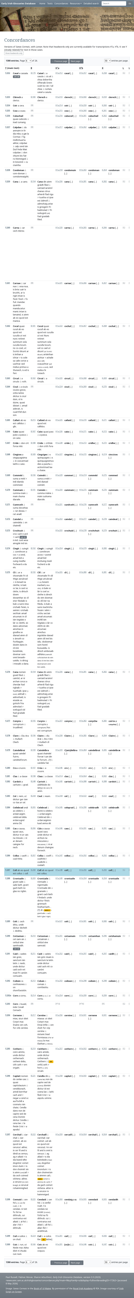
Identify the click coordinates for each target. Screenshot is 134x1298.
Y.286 (7, 855)
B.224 (33, 1236)
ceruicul (16, 1147)
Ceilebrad (18, 807)
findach (42, 897)
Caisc (15, 431)
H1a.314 (58, 776)
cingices (92, 454)
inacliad (41, 585)
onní (49, 664)
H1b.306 (82, 1236)
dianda (20, 481)
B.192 (33, 548)
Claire (40, 735)
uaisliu (16, 660)
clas (66, 776)
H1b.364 (82, 776)
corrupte (41, 724)
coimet (16, 1140)
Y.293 (7, 1004)
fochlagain (18, 641)
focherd (41, 564)
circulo (16, 381)
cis (47, 76)
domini (47, 1085)
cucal (15, 329)
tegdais (20, 619)
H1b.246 (82, 1244)
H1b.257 (82, 73)
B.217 (33, 1015)
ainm (49, 181)
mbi (20, 446)
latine (21, 392)
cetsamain (69, 936)
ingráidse (41, 635)
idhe (25, 1159)
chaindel (47, 753)
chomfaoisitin (19, 990)
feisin (23, 607)
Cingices (17, 454)
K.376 (104, 768)
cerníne (40, 1031)
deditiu (18, 930)
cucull (40, 329)
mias (15, 1018)
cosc (66, 110)
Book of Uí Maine (42, 1288)
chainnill (17, 525)
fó (47, 1215)
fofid (39, 1215)
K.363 (104, 776)
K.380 (104, 921)
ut (48, 197)
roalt (39, 1205)
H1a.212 (58, 73)
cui (23, 1215)
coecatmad (22, 460)
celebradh (93, 807)
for (22, 844)
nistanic (41, 1034)
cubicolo (23, 119)
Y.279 (7, 750)
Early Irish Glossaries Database (18, 3)
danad (50, 635)
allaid (20, 1156)
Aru (46, 738)
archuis (40, 837)
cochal (91, 326)
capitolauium (19, 1085)
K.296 (104, 936)
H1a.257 (58, 1048)
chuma (21, 496)
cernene (92, 1015)
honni (40, 810)
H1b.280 (82, 572)
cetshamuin (115, 936)
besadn (21, 657)
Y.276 (7, 672)
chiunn (16, 155)
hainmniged (43, 1194)
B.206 (33, 828)
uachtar (16, 363)
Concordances (61, 3)
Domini (21, 1116)
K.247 (104, 1244)
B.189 (33, 454)
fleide (15, 1126)
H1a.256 (58, 1015)
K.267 (104, 283)
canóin (24, 972)
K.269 (104, 378)
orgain (16, 1067)
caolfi (24, 855)
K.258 (104, 73)
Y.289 (7, 921)
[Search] (114, 3)
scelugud (17, 709)
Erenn (49, 82)
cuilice (22, 1236)
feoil (15, 299)
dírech (40, 651)
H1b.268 (82, 378)
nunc (15, 338)
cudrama (47, 496)
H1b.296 (82, 936)
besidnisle (17, 651)
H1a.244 (58, 796)
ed (25, 370)
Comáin (41, 490)
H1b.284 (82, 750)
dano (15, 625)
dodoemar (47, 641)
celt (66, 921)
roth (24, 381)
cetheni (16, 1061)
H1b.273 (82, 454)
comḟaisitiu (42, 987)
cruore (22, 768)
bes (48, 660)
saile (21, 881)
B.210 (33, 936)
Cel (14, 796)
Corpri (16, 1021)
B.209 (33, 878)
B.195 (33, 721)
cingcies (68, 454)
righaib (16, 687)
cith (15, 1064)
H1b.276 (82, 504)
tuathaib (17, 690)
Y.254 (7, 105)
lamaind (17, 314)
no (14, 348)
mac (22, 1021)
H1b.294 (82, 878)
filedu (40, 603)
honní (45, 644)
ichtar (16, 357)
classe (24, 776)
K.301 (104, 1015)
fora (51, 446)
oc (14, 588)
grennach (41, 903)
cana (66, 181)
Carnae (17, 283)
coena (39, 1079)
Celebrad (42, 807)
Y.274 (7, 548)
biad (47, 1034)
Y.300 (7, 1244)
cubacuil (68, 115)
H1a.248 (58, 870)
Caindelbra (43, 750)
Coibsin (16, 981)
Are (51, 738)
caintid (16, 678)
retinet (21, 338)
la (28, 133)
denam (19, 841)
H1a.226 (58, 431)
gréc (43, 957)
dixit (26, 1018)
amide (46, 1052)
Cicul (15, 386)
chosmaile (18, 575)
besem (45, 582)
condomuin (70, 170)
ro (14, 158)
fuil (14, 302)
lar (17, 588)
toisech (40, 373)
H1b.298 (82, 981)
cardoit (112, 781)
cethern (68, 1048)
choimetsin (47, 1172)
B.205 (33, 807)
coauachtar (42, 363)
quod (21, 317)
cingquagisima (20, 457)
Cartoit (41, 781)
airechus (41, 632)
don (25, 152)
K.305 (104, 1199)
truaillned (17, 727)
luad (39, 823)
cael (46, 348)
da (25, 564)
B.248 (33, 781)
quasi (15, 119)
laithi (15, 463)
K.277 (104, 504)
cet (14, 939)
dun (24, 411)
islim (51, 660)
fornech (41, 850)
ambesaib (48, 651)
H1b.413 (82, 768)
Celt (15, 921)
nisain (48, 957)
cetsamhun (94, 936)
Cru (15, 768)
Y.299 (7, 1236)
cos (14, 554)
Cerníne (41, 1015)
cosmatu (17, 1104)
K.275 (104, 475)
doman (21, 173)
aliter (48, 1188)
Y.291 (7, 953)
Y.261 (7, 283)
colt (25, 1024)
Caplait (17, 1076)
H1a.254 (58, 995)
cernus (24, 1153)
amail (24, 405)
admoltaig (42, 203)
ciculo (25, 386)
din (44, 181)
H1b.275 (82, 490)
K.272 (104, 431)
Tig (23, 136)
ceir (66, 105)
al (21, 1221)
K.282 (104, 181)
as (21, 700)
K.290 (104, 807)
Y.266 (7, 431)
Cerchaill (42, 1134)
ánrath (18, 638)
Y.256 (7, 115)
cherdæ (16, 684)
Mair (25, 149)
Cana (15, 181)
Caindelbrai (19, 750)
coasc (22, 110)
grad (25, 784)
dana (25, 663)
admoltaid (18, 697)
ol (19, 399)
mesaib (17, 663)
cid (23, 709)
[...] (71, 73)
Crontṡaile (42, 878)
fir (25, 130)
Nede (15, 1247)
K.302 (104, 1048)
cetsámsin (42, 939)
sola (25, 341)
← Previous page (59, 61)
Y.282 (7, 781)
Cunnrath (18, 504)
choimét (21, 1169)
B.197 (33, 768)
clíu (47, 735)
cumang (22, 122)
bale (46, 588)
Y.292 (7, 981)
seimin (16, 610)
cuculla (16, 335)
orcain (40, 1070)
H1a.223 (58, 378)
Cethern (17, 1048)
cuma (15, 478)
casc (24, 1079)
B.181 (33, 326)
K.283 (104, 721)
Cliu (23, 735)
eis (14, 567)
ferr (14, 373)
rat (16, 510)
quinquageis (43, 457)
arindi (15, 1091)
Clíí (39, 572)
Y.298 (7, 1199)
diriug (25, 660)
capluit (68, 1076)
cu (27, 161)
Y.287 (7, 870)
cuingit (25, 548)
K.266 (104, 227)
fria (22, 703)
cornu (23, 995)
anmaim (17, 130)
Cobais (40, 981)
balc (24, 585)
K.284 (104, 735)
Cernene (17, 1015)
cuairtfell (17, 411)
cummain (69, 490)
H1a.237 (58, 721)
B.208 (33, 870)
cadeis (23, 953)
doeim (16, 644)
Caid (15, 953)
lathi (51, 1091)
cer (16, 1150)
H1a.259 (58, 1134)
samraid (41, 945)
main (23, 493)
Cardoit (17, 781)
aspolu (40, 1098)
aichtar (40, 357)
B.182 (33, 378)
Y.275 (7, 572)
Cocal (16, 326)
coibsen (68, 981)
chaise (42, 470)
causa (47, 828)
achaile (50, 357)
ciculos (16, 389)
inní (39, 481)
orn (25, 1064)
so (22, 632)
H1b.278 (82, 530)
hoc (48, 727)
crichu (40, 613)
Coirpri (40, 1021)
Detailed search (91, 3)
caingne (16, 844)
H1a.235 (58, 572)
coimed (24, 1175)
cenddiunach (19, 1088)
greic (19, 957)
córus (47, 191)
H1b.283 (82, 735)
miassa (40, 1018)
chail (15, 1137)
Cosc (15, 110)
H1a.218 (58, 170)
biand (19, 1159)
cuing (15, 561)
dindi (15, 1153)
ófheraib (41, 82)
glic (14, 426)
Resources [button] (75, 3)
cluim (21, 1166)
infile (45, 1024)
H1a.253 (58, 981)
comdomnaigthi (20, 176)
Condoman (18, 170)
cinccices (113, 454)
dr (41, 910)
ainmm (42, 1175)
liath (20, 884)
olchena (16, 1178)
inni (17, 647)
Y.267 (7, 443)
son (14, 415)
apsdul (16, 1129)
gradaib (45, 216)
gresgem (43, 206)
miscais (19, 837)
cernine (24, 1027)
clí (28, 597)
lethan (18, 354)
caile (18, 360)
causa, (22, 828)
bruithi (16, 292)
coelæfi (41, 865)
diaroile (41, 499)
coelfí (48, 855)
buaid (23, 1004)
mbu (19, 133)
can (46, 756)
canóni (40, 969)
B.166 (33, 1244)
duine (15, 402)
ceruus (40, 1153)
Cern (15, 1004)
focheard (17, 564)
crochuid (68, 530)
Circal (16, 378)
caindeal (113, 519)
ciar (26, 1134)
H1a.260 (58, 1199)
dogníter (46, 1163)
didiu (24, 817)
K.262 (104, 115)
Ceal (39, 796)
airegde (16, 543)
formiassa (42, 1037)
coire (15, 1052)
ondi (26, 807)
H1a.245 (58, 807)
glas (15, 891)
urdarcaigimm (44, 820)
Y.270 (7, 490)
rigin (15, 295)
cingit (67, 548)
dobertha (47, 79)
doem (16, 594)
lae (19, 1123)
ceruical (24, 1185)
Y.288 (7, 878)
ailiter (15, 143)
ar (22, 292)
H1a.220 (58, 227)
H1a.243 (58, 781)
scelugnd (41, 213)
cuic (15, 1254)
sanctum (17, 960)
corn (66, 995)
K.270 (104, 386)
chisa (39, 79)
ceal (90, 796)
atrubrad (47, 578)
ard (26, 533)
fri (50, 206)
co (17, 348)
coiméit (41, 484)
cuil (66, 1236)
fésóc (47, 900)
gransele (41, 891)
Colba (16, 855)
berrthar (23, 1091)
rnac (21, 1247)
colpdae (23, 143)
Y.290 (7, 936)
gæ (25, 133)
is (38, 206)
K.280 (104, 548)
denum (40, 847)
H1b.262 (82, 127)
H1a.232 (58, 519)
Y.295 (7, 1048)
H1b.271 (82, 431)
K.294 (104, 878)
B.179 (33, 73)
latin (15, 963)
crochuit (113, 530)
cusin (39, 85)
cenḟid (47, 1202)
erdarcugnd (18, 820)
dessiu (22, 510)
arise (50, 203)
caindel (68, 519)
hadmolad (42, 210)
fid (14, 1202)
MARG (40, 1179)
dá (49, 564)
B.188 (33, 443)
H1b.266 (82, 283)
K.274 (104, 454)
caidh (111, 953)
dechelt (23, 927)
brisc (17, 289)
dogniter (17, 1163)
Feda (19, 149)
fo (26, 299)
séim (47, 610)
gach (15, 887)
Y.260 (7, 227)
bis (21, 155)
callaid (67, 420)
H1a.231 (58, 504)
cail (48, 1175)
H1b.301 (82, 1015)
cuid (21, 540)
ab (14, 317)
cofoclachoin (42, 657)
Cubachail (18, 115)
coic (90, 1244)
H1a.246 (58, 828)
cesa (21, 286)
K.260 (104, 105)
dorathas (23, 507)
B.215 (33, 420)
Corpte (41, 721)
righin (23, 891)
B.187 (33, 431)
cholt (39, 1027)
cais (26, 834)
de (24, 1110)
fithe (20, 858)
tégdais (41, 622)
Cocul (40, 326)
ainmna (40, 1182)
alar (15, 1224)
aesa (26, 540)
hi (45, 370)
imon (15, 1166)
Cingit (16, 548)
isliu (39, 641)
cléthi (40, 625)
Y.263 (7, 378)
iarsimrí (48, 188)
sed (23, 363)
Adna (26, 1247)
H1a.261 (58, 1236)
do (25, 127)
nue (15, 286)
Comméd (17, 475)
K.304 (104, 1134)
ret (23, 969)
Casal (16, 73)
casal (67, 73)
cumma (16, 493)
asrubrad (23, 578)
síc (38, 600)
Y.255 (7, 110)
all (46, 1224)
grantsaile (41, 913)
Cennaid (17, 1199)
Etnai (39, 1024)
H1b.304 (82, 1134)
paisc (15, 434)
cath (19, 1064)
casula (40, 76)
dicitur (16, 396)
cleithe (16, 585)
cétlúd (40, 942)
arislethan (48, 354)
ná (46, 1208)
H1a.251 (58, 936)
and (20, 1094)
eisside (16, 700)
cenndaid (93, 1199)
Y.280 (7, 768)
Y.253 (7, 97)
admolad (17, 706)
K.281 (104, 572)
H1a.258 (58, 1076)
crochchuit (93, 530)
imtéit (40, 1212)
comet (25, 1163)
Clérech (17, 97)
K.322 (104, 796)
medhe (22, 561)
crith (46, 446)
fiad (39, 216)
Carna (16, 227)
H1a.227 (58, 454)
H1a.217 (58, 127)
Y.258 (7, 170)
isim (26, 1182)
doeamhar (18, 597)
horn (39, 1067)
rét (48, 966)
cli (27, 575)
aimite (21, 1052)
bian (50, 1160)
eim (42, 597)
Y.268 (7, 454)
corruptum (18, 724)
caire (39, 1052)
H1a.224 (58, 386)
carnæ (67, 283)
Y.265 (7, 420)
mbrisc (21, 230)
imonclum (42, 1169)
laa (50, 467)
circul (67, 378)
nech (15, 847)
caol (23, 588)
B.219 (33, 1048)
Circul (40, 378)
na (25, 582)
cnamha (17, 165)
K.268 (104, 326)
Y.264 (7, 386)
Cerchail (17, 1134)
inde (15, 1007)
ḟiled (46, 184)
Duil (15, 149)
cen (21, 1024)
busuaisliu (42, 647)
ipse (51, 197)
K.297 (104, 953)
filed (39, 219)
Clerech (41, 97)
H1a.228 (58, 443)
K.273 (104, 443)
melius (16, 367)
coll (26, 873)
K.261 (104, 110)
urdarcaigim (45, 813)
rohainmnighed (20, 1188)
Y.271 (7, 504)
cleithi (22, 622)
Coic (39, 1244)
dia (14, 133)
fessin (40, 610)
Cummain (18, 490)
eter (15, 600)
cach (20, 533)
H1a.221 (58, 283)
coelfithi (41, 858)
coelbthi (41, 862)
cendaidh (113, 1199)
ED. (51, 1062)
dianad (44, 481)
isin (26, 146)
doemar (17, 654)
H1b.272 (82, 443)
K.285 (104, 750)
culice (48, 1236)
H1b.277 (82, 519)
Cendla (23, 1107)
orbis (15, 392)
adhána (41, 654)
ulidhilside (42, 784)
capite (16, 1113)
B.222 (33, 1134)
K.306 (104, 1236)
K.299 (104, 995)
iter (45, 600)
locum (23, 344)
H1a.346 (58, 768)
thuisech (17, 370)
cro (66, 768)
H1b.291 (82, 828)
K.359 (104, 97)
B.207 (33, 855)
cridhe (91, 443)
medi (49, 561)
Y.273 (7, 530)
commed (113, 475)
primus (23, 367)
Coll (15, 870)
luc (44, 85)
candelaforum (20, 759)
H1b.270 (82, 420)
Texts (50, 3)
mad (15, 972)
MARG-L (47, 910)
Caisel (40, 73)
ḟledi (39, 1094)
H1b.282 (82, 721)
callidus (20, 423)
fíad (47, 194)
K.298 (104, 981)
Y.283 (7, 796)
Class (40, 776)
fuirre (16, 756)
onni (15, 657)
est (39, 200)
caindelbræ (114, 750)
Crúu (39, 768)
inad (15, 122)
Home (42, 3)
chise (39, 89)
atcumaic (17, 616)
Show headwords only (13, 53)
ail (50, 76)
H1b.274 (82, 475)
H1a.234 (58, 548)
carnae (92, 283)
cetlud (16, 942)
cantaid (41, 188)
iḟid (44, 1227)
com (15, 173)
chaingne (49, 847)
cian (26, 799)
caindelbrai (94, 750)
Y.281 (7, 776)
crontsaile (69, 878)
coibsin (92, 981)
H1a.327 (58, 921)
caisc (18, 438)
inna (27, 603)
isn (26, 543)
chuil (18, 1239)
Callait (16, 420)
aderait (16, 408)
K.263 (104, 127)
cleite (15, 591)
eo (17, 317)
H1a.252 (58, 953)
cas (90, 828)
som (23, 654)
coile (25, 357)
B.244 (33, 796)
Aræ (39, 738)
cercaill (68, 1134)
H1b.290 (82, 807)
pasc (51, 431)
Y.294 (7, 1015)
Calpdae (17, 127)
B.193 (33, 572)
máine (48, 493)
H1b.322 (82, 796)
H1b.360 (82, 97)
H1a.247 (58, 855)
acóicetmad (43, 467)
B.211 (33, 953)
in (22, 130)
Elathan (41, 1043)
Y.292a (8, 995)
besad (20, 582)
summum (17, 341)
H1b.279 (82, 548)
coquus (41, 1250)
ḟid (24, 1203)
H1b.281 (82, 181)
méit (47, 478)
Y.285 (7, 828)
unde (39, 834)
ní (51, 834)
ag (14, 1156)
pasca (23, 434)
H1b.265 (82, 227)
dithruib (17, 1215)
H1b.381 (82, 921)
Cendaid (41, 1199)
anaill (19, 514)
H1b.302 (82, 1048)
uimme (48, 1098)
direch (49, 594)
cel (24, 802)
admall (21, 693)
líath (50, 894)
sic (25, 597)
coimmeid (17, 484)
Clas (15, 776)
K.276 (104, 490)
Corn (15, 995)
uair (22, 289)
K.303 (104, 1076)
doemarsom (42, 664)
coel (21, 348)
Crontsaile (18, 878)
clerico (16, 100)
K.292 (104, 855)
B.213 (33, 981)
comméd (92, 475)
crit (27, 443)
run (21, 1244)
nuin (19, 1254)
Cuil (15, 1236)
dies (39, 463)
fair (25, 155)
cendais (16, 1208)
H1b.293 (82, 870)
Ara (27, 735)
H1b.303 (82, 1076)
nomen (22, 672)
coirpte (68, 721)
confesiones (19, 984)
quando (17, 305)
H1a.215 (58, 110)
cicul (24, 396)
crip (48, 1027)
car (23, 227)
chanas (40, 191)
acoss (40, 554)
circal (91, 378)
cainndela (17, 522)
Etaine (16, 1024)
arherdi (40, 194)
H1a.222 (58, 326)
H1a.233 (58, 530)
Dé (20, 823)
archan (16, 681)
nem (21, 796)
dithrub (41, 1218)
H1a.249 (58, 878)
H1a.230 (58, 490)
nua (26, 286)
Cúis (39, 828)
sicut (21, 1018)
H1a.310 (58, 97)
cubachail (93, 115)
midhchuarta (19, 140)
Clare (16, 735)
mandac (21, 302)
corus (22, 681)
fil (20, 1150)
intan (20, 295)
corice (23, 360)
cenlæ (19, 1079)
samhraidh (18, 945)
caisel (40, 92)
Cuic (15, 1244)
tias (17, 802)
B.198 (33, 776)
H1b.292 (82, 855)
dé (49, 823)
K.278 (104, 519)
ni (24, 678)
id (45, 1088)
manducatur (19, 308)
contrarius (18, 1218)
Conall (21, 1007)
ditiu (15, 924)
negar (16, 1098)
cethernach (18, 1058)
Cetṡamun (18, 936)
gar (21, 799)
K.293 (104, 870)
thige (15, 578)
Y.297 (7, 1134)
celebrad (17, 817)
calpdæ (68, 127)
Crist (21, 1126)
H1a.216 (58, 115)
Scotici (16, 351)
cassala (24, 73)
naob (22, 963)
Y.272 (7, 519)
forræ (40, 756)
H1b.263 (82, 170)
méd (23, 478)
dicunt (23, 351)
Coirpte (17, 721)
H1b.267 (82, 326)
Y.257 (7, 127)
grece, (23, 389)
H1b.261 (82, 115)
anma (15, 823)
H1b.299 (82, 995)
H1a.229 (58, 475)
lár (14, 622)
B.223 (33, 1199)
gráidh (40, 184)
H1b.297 (82, 953)
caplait (92, 1076)
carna (67, 227)
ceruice (18, 1181)
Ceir (15, 105)
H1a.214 (58, 105)
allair (39, 1227)
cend (21, 146)
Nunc (46, 335)
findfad (41, 906)
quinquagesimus (45, 460)
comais (40, 984)
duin (15, 399)
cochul (67, 326)
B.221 (33, 1076)
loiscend (19, 161)
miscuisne (42, 841)
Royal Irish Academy (83, 1288)
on (14, 438)
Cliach (16, 742)
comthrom (20, 551)
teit (25, 1208)
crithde (49, 443)
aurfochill (17, 1101)
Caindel (17, 519)
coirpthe (92, 721)
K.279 (104, 530)
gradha (16, 632)
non (20, 1110)
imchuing (41, 561)
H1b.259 (82, 105)
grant (15, 881)
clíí (51, 575)
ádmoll (44, 200)
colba (67, 855)
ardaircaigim (19, 813)
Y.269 (7, 475)
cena (15, 1116)
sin (47, 85)
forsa (15, 446)
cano (25, 181)
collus (19, 873)
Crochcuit (18, 530)
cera (22, 105)
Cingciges (42, 454)
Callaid (41, 420)
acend (48, 554)
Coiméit (41, 475)
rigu (51, 194)
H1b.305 (82, 1199)
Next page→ (76, 61)
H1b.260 (82, 110)
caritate (17, 784)
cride (67, 443)
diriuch (24, 591)
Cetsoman (42, 936)
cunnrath (93, 504)
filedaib (21, 600)
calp (17, 146)
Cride (16, 443)
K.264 (104, 170)
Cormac (16, 136)
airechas (17, 629)
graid (15, 675)
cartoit (68, 781)
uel (38, 348)
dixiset (16, 405)
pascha (47, 463)
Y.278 (7, 735)
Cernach (17, 1010)
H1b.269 (82, 386)
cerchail (92, 1134)
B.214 (33, 995)
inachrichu (48, 607)
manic (16, 311)
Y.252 (7, 73)
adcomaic (23, 625)
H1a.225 (58, 420)
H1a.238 (58, 735)
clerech (68, 97)
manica (16, 320)
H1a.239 (58, 750)
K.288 (104, 781)
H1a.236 (58, 181)
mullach (18, 738)
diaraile (16, 499)
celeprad (69, 807)
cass (66, 828)
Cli (14, 572)
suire (39, 607)
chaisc (16, 1107)
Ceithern (42, 1048)
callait (112, 420)
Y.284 (7, 807)
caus (21, 831)
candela (41, 762)
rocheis (48, 89)
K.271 (104, 420)
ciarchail (41, 1137)
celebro (19, 810)
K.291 (104, 828)
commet (68, 475)
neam (47, 796)
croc (15, 533)
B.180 (33, 97)
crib (18, 1027)
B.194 (33, 181)
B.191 (33, 490)
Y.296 (7, 1076)
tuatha (42, 197)
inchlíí (40, 619)
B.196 (33, 735)
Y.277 (7, 721)
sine (22, 942)
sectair (47, 613)
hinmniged (21, 158)
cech (15, 230)
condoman (93, 170)
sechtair (16, 613)
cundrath (69, 504)
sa (14, 360)
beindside (42, 1159)
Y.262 (7, 326)
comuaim (17, 975)
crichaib (16, 607)
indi (14, 481)
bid (20, 557)
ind (16, 540)
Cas (15, 828)
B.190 (33, 475)
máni (39, 496)
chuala (23, 1250)
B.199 (33, 750)
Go (130, 3)
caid (15, 969)
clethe (40, 594)
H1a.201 (58, 1244)
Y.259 (7, 181)
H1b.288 (82, 781)
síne (46, 942)
